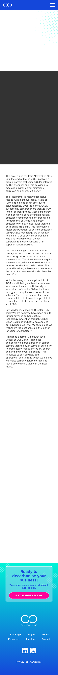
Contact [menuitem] (46, 639)
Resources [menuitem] (13, 639)
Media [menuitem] (45, 634)
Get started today (28, 595)
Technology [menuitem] (15, 634)
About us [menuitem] (30, 639)
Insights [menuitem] (32, 634)
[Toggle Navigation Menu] (52, 5)
